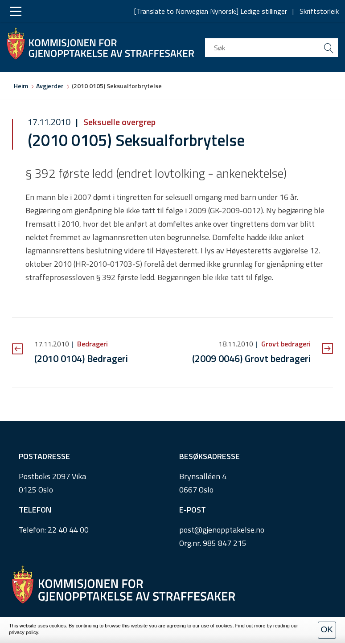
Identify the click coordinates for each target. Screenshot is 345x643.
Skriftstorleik (319, 11)
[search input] (271, 47)
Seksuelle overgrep (119, 122)
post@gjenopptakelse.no (221, 530)
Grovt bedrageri (285, 343)
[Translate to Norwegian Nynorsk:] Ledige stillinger (210, 11)
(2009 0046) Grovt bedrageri (251, 358)
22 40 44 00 (68, 530)
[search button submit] (328, 47)
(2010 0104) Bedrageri (81, 358)
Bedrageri (91, 343)
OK (327, 629)
